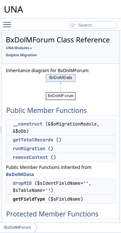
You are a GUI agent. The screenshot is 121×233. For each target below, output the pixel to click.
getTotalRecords (69, 170)
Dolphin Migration (57, 64)
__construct (64, 147)
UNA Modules (54, 57)
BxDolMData (88, 205)
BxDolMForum (17, 227)
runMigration (65, 179)
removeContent (66, 188)
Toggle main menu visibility (8, 21)
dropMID (58, 213)
